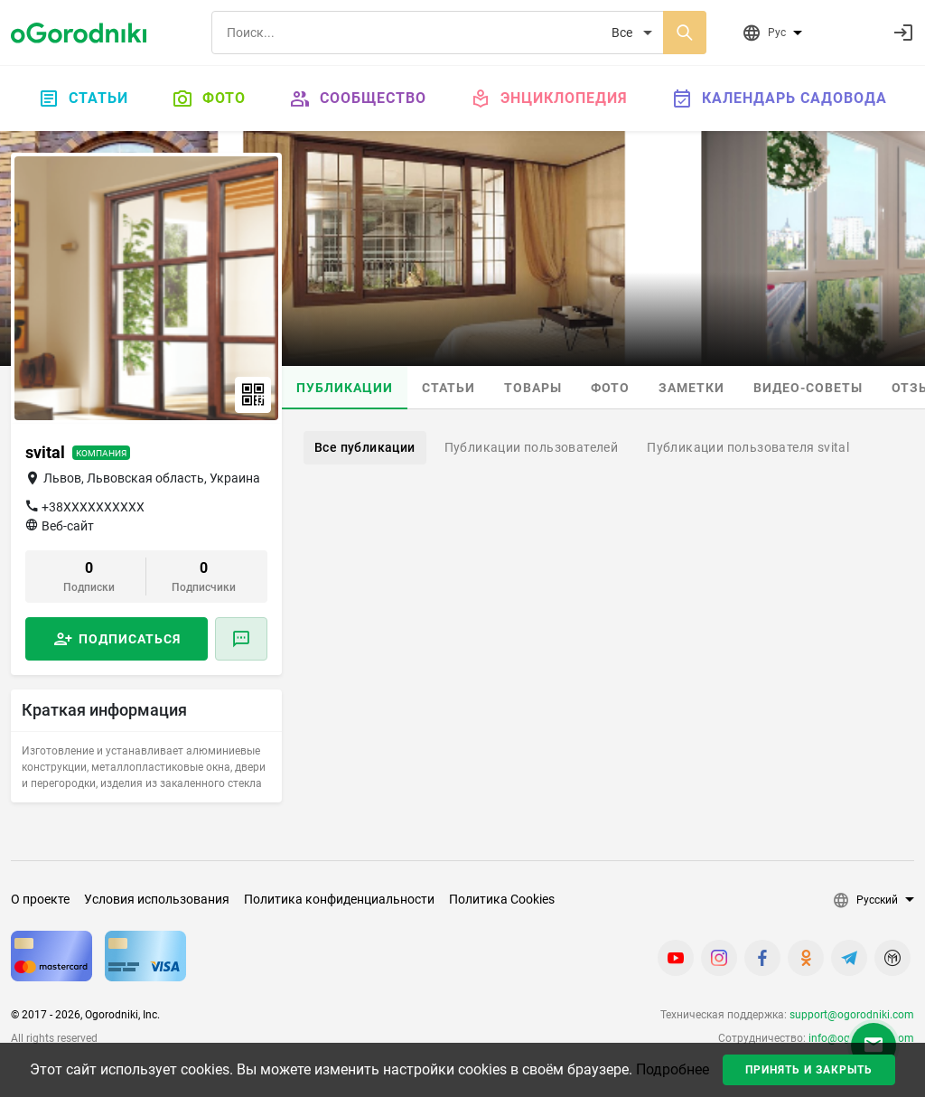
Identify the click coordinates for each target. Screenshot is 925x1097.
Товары (533, 387)
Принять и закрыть (809, 1070)
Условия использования (156, 899)
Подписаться (130, 639)
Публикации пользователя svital (748, 447)
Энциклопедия (549, 98)
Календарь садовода (779, 98)
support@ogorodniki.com (852, 1014)
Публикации (344, 387)
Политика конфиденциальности (339, 899)
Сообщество (357, 98)
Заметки (691, 387)
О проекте (40, 899)
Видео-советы (808, 387)
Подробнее (672, 1069)
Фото (209, 98)
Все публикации (365, 447)
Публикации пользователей (531, 447)
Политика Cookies (502, 899)
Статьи (83, 98)
